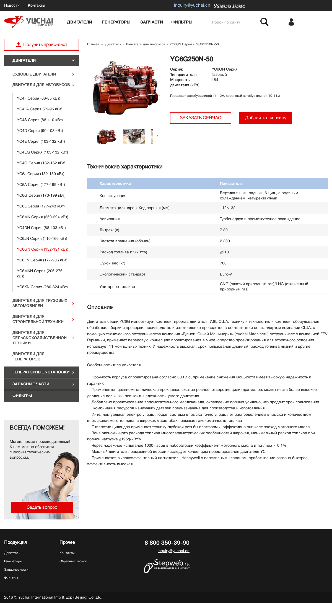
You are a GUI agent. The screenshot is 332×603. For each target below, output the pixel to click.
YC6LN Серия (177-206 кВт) (42, 260)
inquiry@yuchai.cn (174, 551)
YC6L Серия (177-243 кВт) (41, 206)
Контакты (36, 5)
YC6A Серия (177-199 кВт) (41, 184)
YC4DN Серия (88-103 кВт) (41, 227)
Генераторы (116, 22)
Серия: (176, 69)
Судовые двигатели (34, 74)
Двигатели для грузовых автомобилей (39, 303)
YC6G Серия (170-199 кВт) (41, 195)
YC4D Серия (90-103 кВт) (40, 130)
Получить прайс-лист (41, 44)
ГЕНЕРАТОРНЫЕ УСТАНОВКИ (40, 372)
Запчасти (151, 22)
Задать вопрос (42, 507)
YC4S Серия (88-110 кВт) (40, 120)
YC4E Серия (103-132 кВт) (41, 141)
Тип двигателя (183, 74)
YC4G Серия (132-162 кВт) (41, 163)
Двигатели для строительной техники (38, 319)
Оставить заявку (229, 5)
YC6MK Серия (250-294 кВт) (42, 217)
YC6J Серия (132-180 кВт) (40, 173)
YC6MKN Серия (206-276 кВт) (40, 273)
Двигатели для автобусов (41, 84)
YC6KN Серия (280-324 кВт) (42, 287)
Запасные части (30, 384)
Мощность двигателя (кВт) (184, 82)
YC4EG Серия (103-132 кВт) (42, 152)
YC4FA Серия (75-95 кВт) (40, 109)
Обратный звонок (73, 561)
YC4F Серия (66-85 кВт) (38, 98)
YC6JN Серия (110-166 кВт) (42, 238)
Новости (12, 5)
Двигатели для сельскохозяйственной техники (39, 337)
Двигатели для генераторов (28, 356)
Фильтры (182, 22)
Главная (93, 44)
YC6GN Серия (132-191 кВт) (42, 249)
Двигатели (79, 22)
